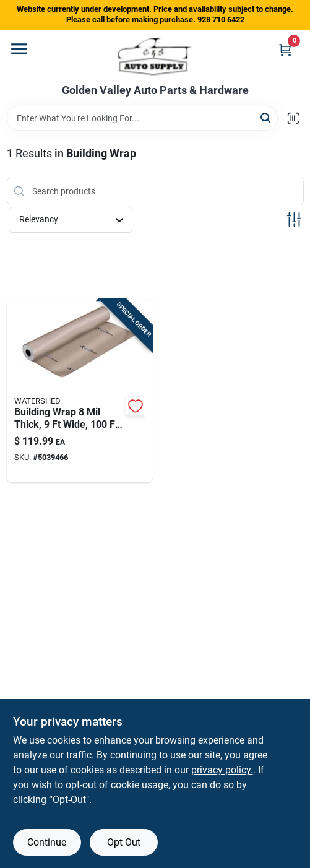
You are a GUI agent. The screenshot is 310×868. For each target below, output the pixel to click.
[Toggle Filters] (294, 219)
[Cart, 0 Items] (285, 49)
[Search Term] (142, 118)
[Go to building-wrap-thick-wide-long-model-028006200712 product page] (80, 391)
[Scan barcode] (293, 118)
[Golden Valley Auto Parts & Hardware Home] (155, 57)
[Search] (266, 117)
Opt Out (123, 842)
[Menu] (19, 49)
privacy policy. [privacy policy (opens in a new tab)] (222, 770)
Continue (46, 842)
